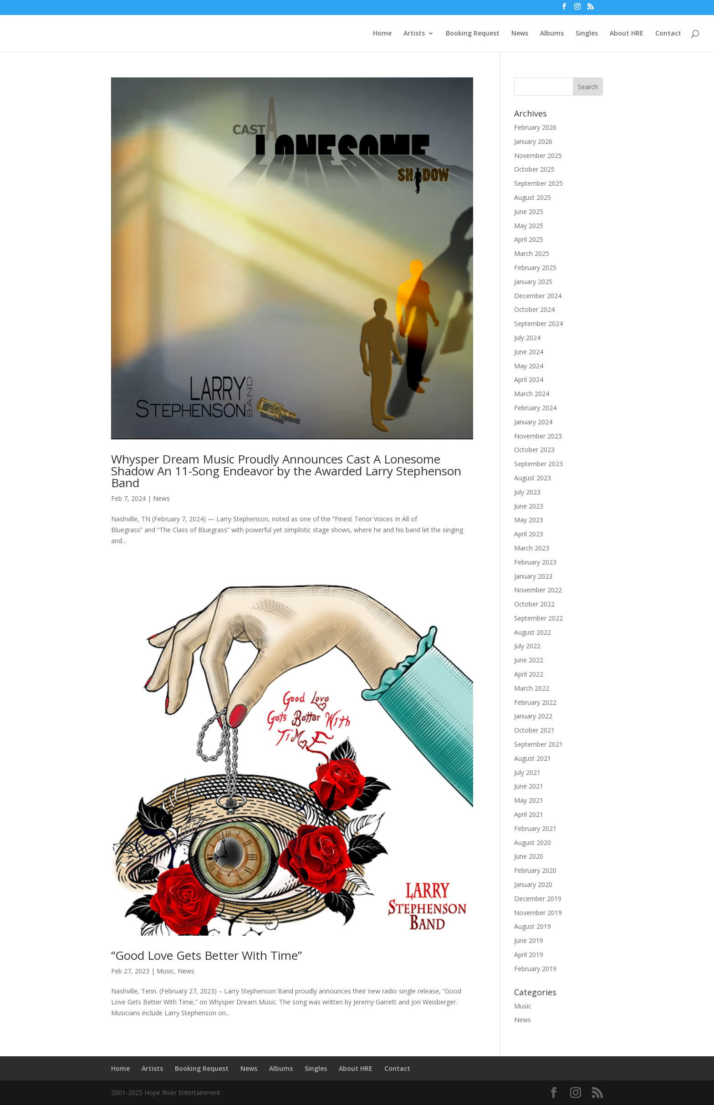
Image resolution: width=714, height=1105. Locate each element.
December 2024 (537, 295)
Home (382, 33)
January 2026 (533, 141)
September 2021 (538, 744)
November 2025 (538, 155)
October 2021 (534, 730)
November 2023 (538, 436)
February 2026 (535, 127)
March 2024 (531, 393)
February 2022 (535, 702)
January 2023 (533, 576)
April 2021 (528, 814)
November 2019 (538, 912)
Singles (587, 33)
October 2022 (534, 604)
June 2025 (528, 211)
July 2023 (527, 492)
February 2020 (535, 870)
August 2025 (532, 197)
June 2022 (528, 660)
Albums (552, 33)
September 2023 (538, 463)
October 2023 (534, 449)
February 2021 (535, 828)
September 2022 (538, 618)
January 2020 (533, 884)
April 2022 (528, 674)
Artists (414, 33)
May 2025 (528, 225)
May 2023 (528, 519)
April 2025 (528, 239)
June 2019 (528, 940)
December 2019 (537, 898)
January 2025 (533, 281)
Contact (668, 33)
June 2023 (528, 506)
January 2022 (533, 716)
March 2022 (531, 688)
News (519, 33)
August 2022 (532, 632)
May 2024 (528, 366)
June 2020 (528, 856)
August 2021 (532, 758)
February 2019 (535, 968)
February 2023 (535, 562)
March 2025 (531, 253)
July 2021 (527, 772)
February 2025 (535, 267)
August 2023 (532, 478)
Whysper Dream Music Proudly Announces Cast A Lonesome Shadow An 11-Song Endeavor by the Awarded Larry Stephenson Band (286, 471)
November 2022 (538, 590)
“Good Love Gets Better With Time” (206, 955)
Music (165, 971)
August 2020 (532, 842)
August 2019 (532, 926)
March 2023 (531, 548)
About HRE (626, 33)
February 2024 (535, 407)
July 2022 (527, 646)
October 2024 (534, 309)
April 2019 (528, 954)
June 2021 (528, 786)
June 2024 (528, 351)
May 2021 (528, 800)
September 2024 (538, 323)
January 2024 (533, 422)
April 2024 (528, 379)
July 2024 (527, 337)
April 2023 (528, 534)
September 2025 (538, 183)
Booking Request (473, 33)
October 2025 (534, 169)
